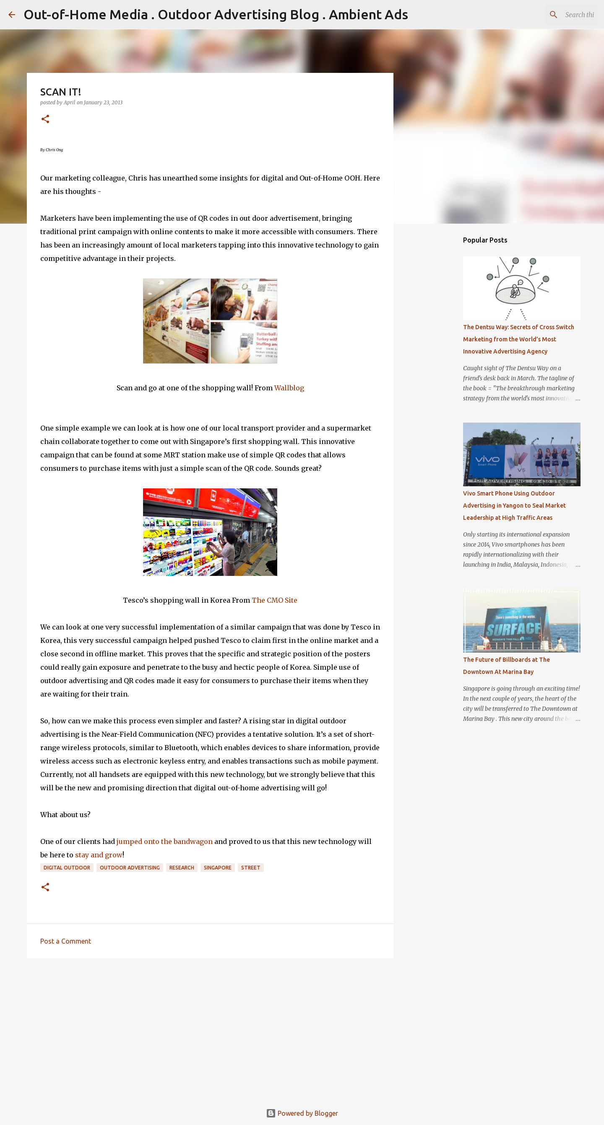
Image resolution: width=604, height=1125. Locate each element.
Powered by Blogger (302, 1113)
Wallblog (289, 388)
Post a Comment (65, 941)
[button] (45, 119)
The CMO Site (274, 600)
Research (181, 867)
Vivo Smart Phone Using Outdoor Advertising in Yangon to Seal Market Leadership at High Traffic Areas (514, 505)
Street (250, 867)
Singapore (218, 867)
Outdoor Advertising (130, 867)
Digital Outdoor (67, 867)
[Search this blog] (553, 15)
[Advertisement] (210, 1029)
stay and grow (98, 855)
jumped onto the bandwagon (164, 841)
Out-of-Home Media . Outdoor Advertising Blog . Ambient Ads (215, 14)
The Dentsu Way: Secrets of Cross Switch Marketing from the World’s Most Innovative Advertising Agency (518, 339)
